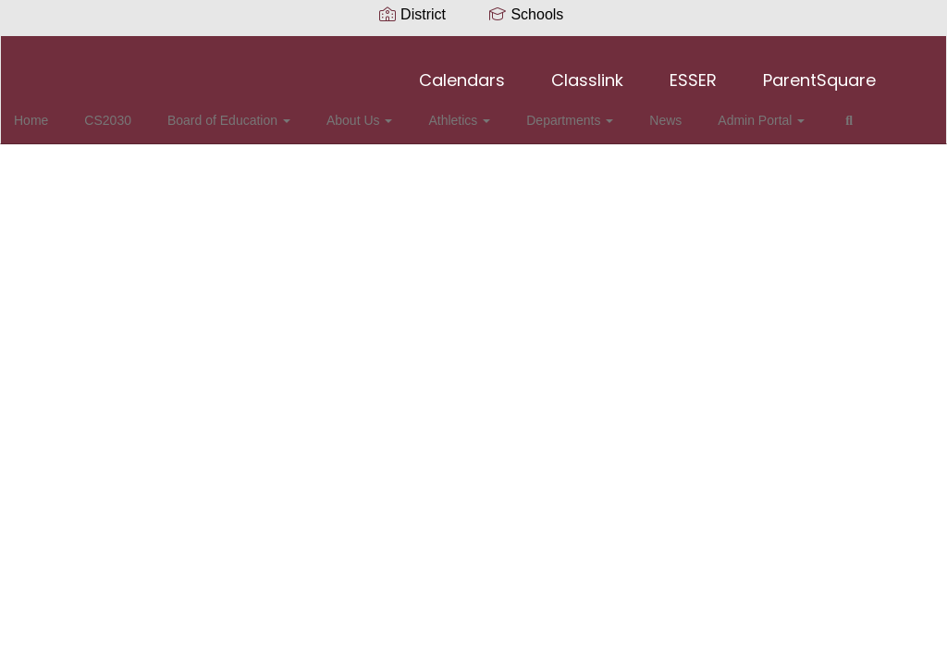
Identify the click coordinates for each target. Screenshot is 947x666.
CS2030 (128, 111)
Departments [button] (556, 111)
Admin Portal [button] (731, 111)
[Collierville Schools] (474, 47)
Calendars (462, 70)
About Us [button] (363, 111)
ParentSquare (819, 70)
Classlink (587, 70)
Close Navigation (92, 164)
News (644, 111)
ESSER (693, 70)
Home (60, 111)
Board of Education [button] (240, 111)
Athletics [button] (455, 111)
